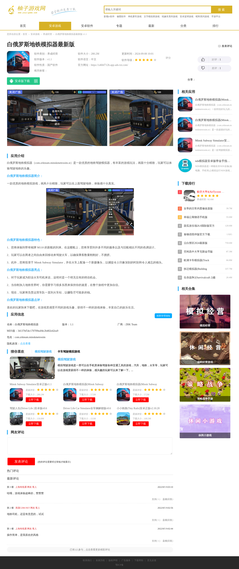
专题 (119, 25)
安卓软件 (87, 25)
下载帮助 (138, 560)
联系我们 (87, 560)
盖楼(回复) (168, 499)
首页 (23, 25)
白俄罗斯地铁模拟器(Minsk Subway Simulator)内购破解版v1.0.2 (83, 385)
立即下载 (33, 399)
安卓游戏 (55, 25)
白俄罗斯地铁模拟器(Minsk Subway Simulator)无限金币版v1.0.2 (137, 385)
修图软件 (121, 16)
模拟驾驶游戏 (67, 359)
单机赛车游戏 (135, 16)
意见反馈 (151, 560)
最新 (151, 25)
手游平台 (215, 16)
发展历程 (100, 560)
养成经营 (47, 34)
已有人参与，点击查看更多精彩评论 (90, 549)
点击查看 (25, 343)
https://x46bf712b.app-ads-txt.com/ (109, 65)
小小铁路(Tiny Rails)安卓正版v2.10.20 (138, 408)
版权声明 (113, 560)
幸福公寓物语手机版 (195, 217)
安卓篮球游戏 (186, 16)
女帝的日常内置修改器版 (198, 208)
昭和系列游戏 (202, 16)
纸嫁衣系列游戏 (170, 16)
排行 (216, 25)
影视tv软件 (109, 16)
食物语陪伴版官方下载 (197, 234)
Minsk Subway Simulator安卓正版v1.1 (31, 384)
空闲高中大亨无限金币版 (198, 251)
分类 (183, 25)
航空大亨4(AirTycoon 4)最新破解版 (217, 191)
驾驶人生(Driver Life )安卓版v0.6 (28, 408)
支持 (156, 499)
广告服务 (125, 560)
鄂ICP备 (119, 565)
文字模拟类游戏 (152, 16)
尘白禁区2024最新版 (195, 243)
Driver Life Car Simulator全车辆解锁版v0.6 (87, 408)
